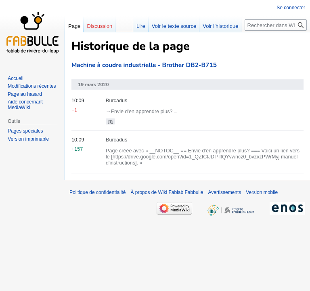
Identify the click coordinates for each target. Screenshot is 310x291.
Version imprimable (28, 139)
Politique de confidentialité (97, 192)
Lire (140, 26)
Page (74, 26)
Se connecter (290, 8)
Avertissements (224, 192)
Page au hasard (25, 94)
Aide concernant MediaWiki (25, 104)
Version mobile (262, 192)
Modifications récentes (32, 86)
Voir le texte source (174, 26)
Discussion (99, 26)
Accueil (15, 78)
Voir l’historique (220, 26)
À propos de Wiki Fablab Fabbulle (166, 192)
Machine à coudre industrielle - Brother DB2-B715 (144, 65)
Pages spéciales (25, 131)
